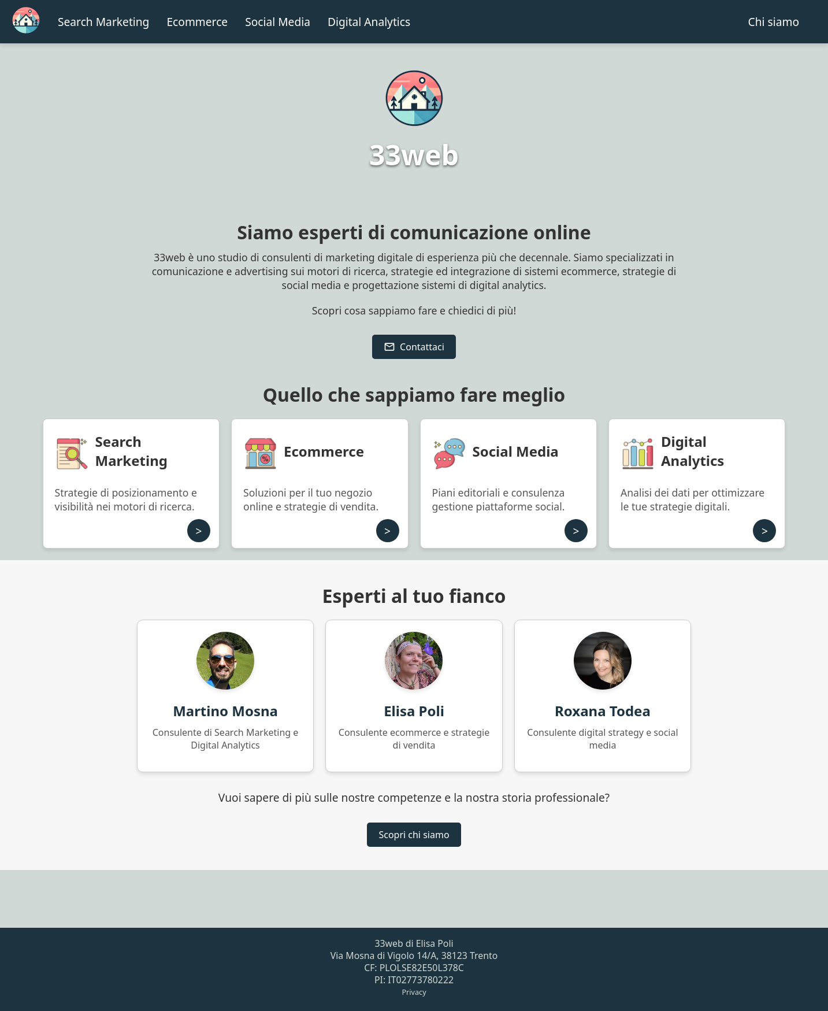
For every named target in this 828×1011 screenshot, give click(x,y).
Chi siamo (773, 21)
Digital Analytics (369, 21)
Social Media (277, 21)
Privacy (414, 992)
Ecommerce (197, 21)
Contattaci (414, 346)
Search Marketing (103, 21)
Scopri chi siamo (413, 834)
